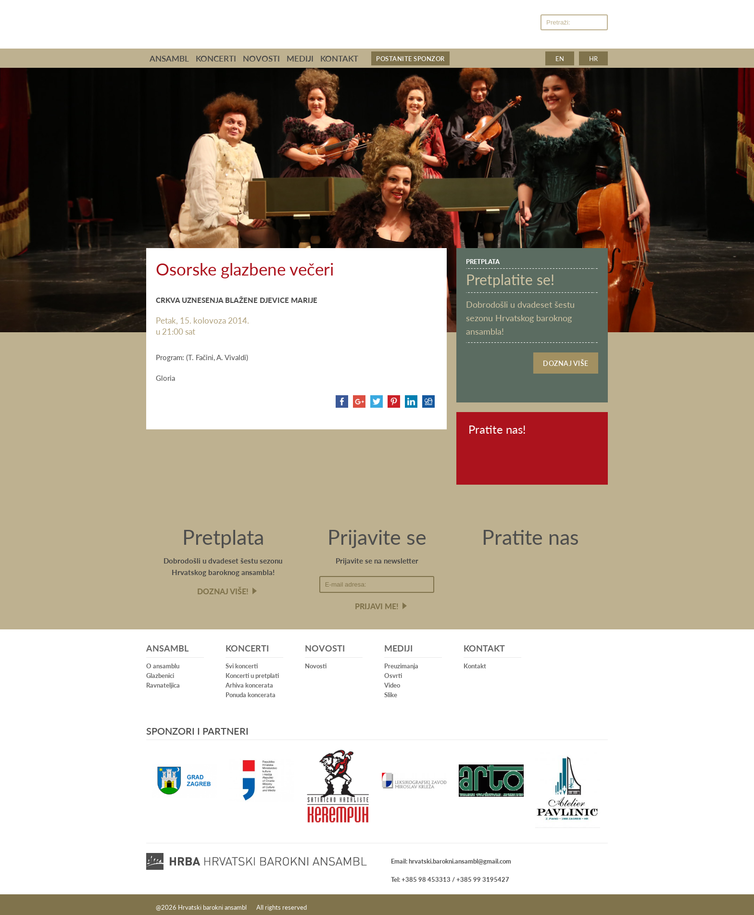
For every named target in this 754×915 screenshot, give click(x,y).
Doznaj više (566, 360)
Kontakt (339, 58)
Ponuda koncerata (251, 690)
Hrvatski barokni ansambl (300, 21)
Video (392, 680)
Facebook (505, 22)
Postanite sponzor (410, 58)
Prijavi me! (377, 601)
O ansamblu (162, 661)
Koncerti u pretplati (252, 670)
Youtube (525, 22)
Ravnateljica (163, 680)
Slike (390, 690)
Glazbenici (160, 670)
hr (593, 58)
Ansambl (169, 58)
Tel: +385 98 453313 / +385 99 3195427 (450, 874)
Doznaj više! (223, 586)
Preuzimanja (401, 661)
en (559, 58)
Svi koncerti (242, 661)
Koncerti (216, 58)
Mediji (300, 58)
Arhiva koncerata (249, 680)
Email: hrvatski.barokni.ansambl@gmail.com (451, 856)
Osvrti (393, 670)
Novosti (261, 58)
